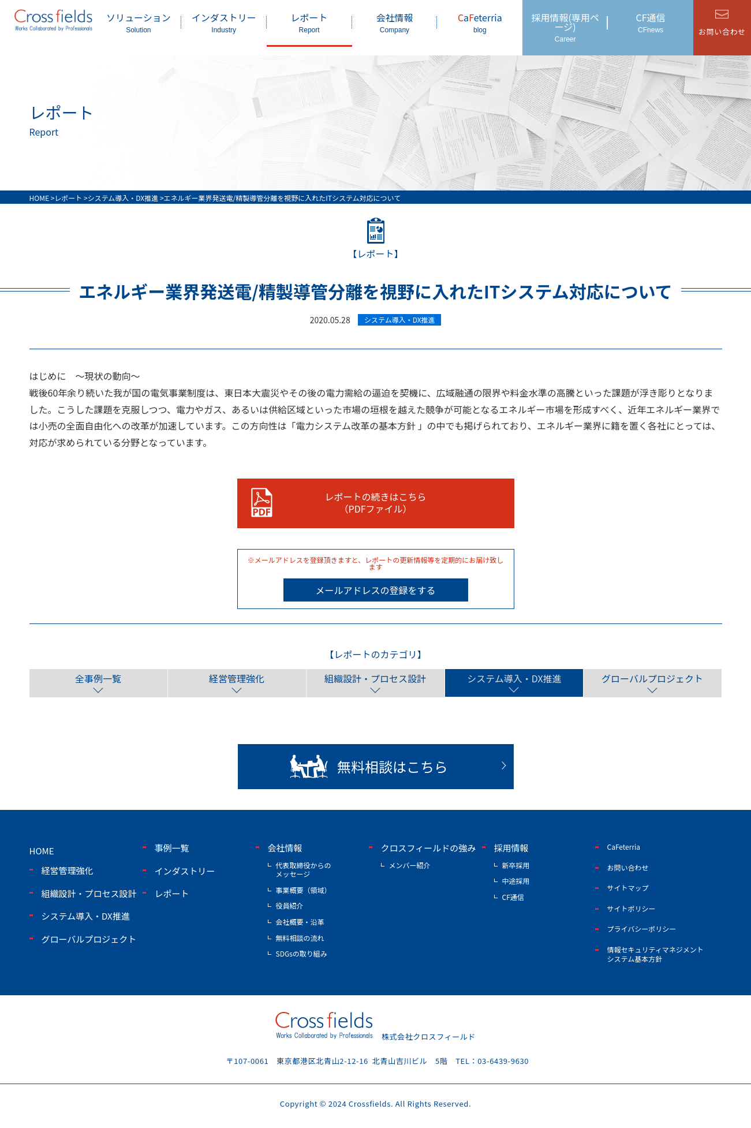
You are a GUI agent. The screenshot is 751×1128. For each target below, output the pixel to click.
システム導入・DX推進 (513, 678)
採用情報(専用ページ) (565, 26)
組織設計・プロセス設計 (375, 678)
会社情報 (395, 22)
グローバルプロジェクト (652, 678)
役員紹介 (290, 905)
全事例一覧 (98, 678)
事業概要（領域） (303, 889)
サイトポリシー (631, 908)
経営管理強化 (236, 678)
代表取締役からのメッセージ (303, 869)
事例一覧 (172, 848)
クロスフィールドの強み (428, 848)
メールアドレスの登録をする (375, 590)
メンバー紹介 (410, 864)
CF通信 (651, 22)
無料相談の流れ (300, 937)
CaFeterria (624, 846)
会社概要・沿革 (300, 921)
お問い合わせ (628, 867)
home (41, 851)
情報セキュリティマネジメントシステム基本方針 (655, 953)
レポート (309, 22)
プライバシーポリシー (642, 928)
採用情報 (511, 848)
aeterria (480, 22)
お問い (722, 31)
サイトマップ (628, 887)
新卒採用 (516, 864)
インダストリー (224, 22)
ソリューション (138, 22)
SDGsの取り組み (301, 953)
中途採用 (516, 881)
